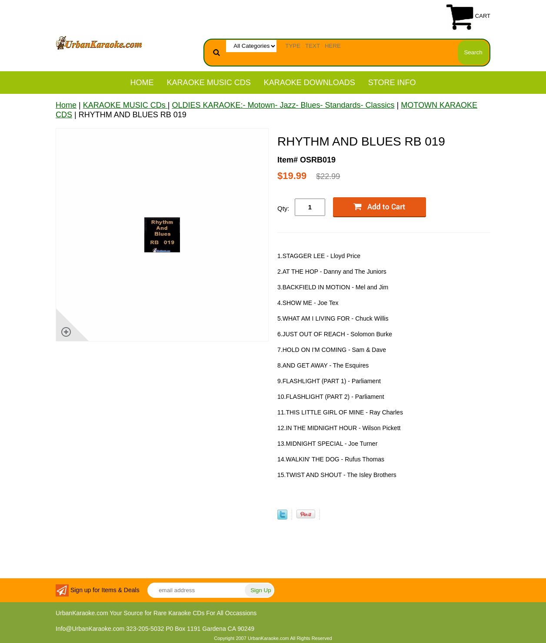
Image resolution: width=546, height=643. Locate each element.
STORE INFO (392, 82)
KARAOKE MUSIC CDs (209, 82)
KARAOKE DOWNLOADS (309, 82)
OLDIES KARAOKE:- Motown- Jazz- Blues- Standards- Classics (283, 105)
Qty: (283, 208)
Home (142, 82)
